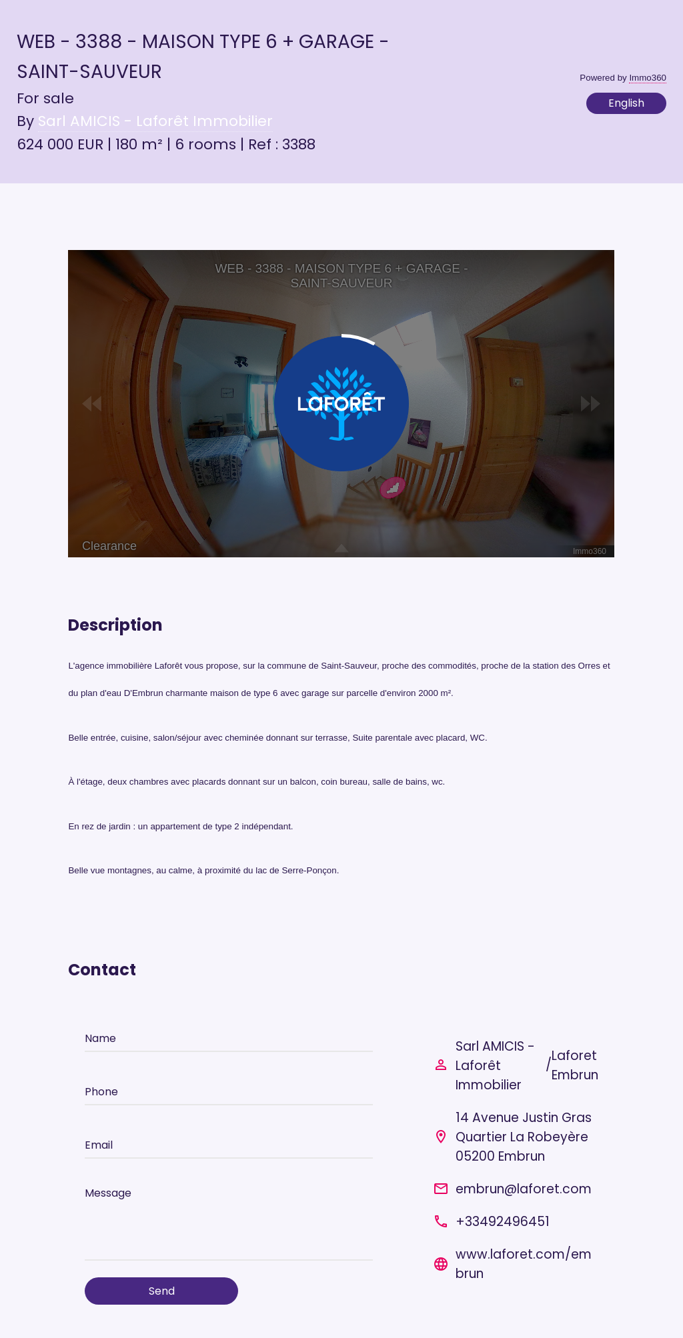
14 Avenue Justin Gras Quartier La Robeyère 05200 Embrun (524, 1137)
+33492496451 (503, 1222)
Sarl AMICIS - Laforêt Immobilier (155, 121)
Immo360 (647, 78)
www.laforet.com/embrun (524, 1264)
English (626, 103)
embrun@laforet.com (524, 1189)
